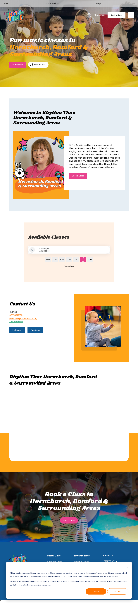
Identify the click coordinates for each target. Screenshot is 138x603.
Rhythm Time (82, 555)
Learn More (18, 64)
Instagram (17, 330)
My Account (99, 15)
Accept (96, 591)
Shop (6, 3)
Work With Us (52, 3)
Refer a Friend (81, 561)
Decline (118, 591)
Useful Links (54, 555)
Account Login (54, 561)
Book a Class (116, 15)
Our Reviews (16, 321)
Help (98, 3)
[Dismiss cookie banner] (127, 568)
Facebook (35, 330)
